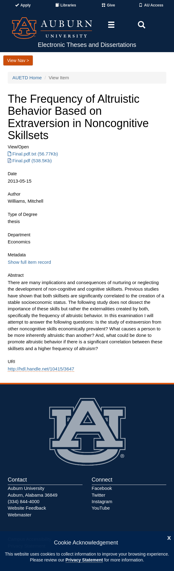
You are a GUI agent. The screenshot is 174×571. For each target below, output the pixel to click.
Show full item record (29, 262)
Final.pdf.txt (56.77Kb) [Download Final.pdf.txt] (33, 153)
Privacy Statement (84, 559)
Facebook (102, 488)
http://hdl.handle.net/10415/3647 (41, 368)
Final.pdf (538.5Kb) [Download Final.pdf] (30, 160)
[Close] (169, 537)
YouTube (101, 508)
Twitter (98, 495)
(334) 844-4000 (24, 501)
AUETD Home (27, 77)
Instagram (102, 501)
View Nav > (18, 60)
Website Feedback (27, 508)
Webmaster (19, 514)
